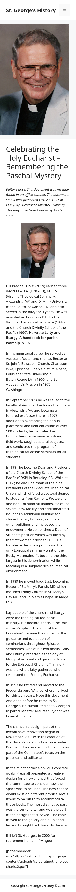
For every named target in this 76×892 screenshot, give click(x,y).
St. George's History (31, 10)
